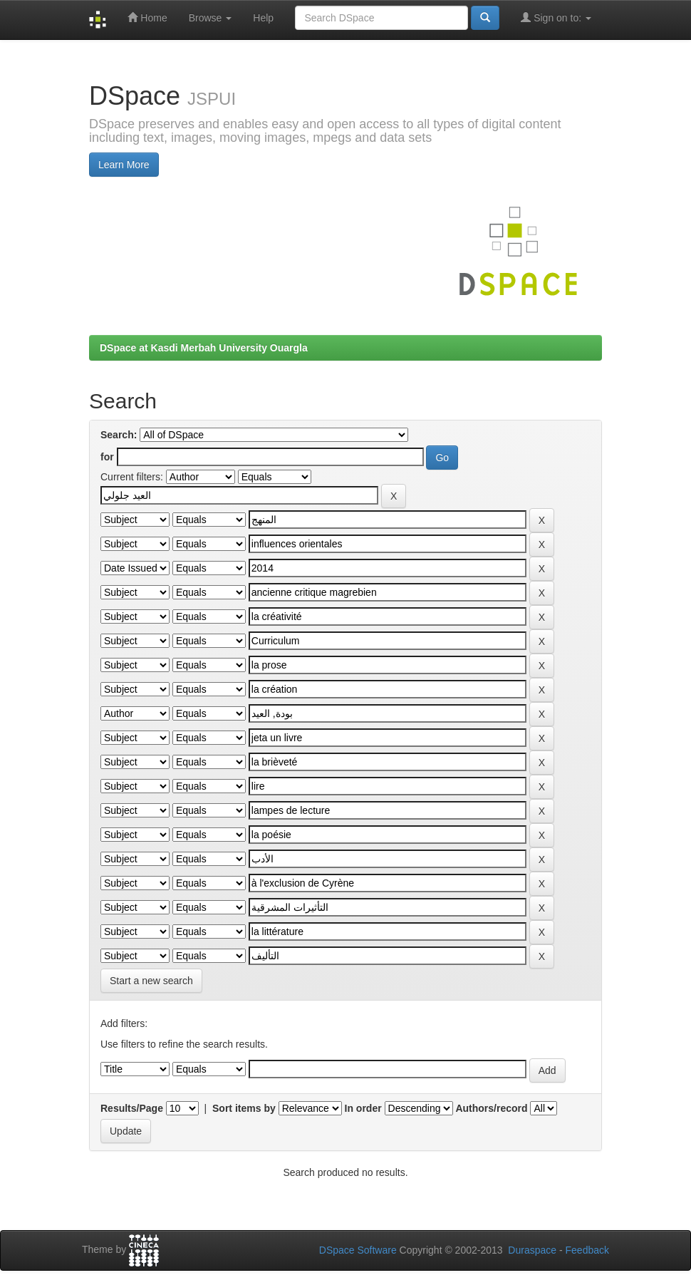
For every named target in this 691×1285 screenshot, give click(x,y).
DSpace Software (358, 1250)
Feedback (587, 1250)
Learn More (124, 164)
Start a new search (151, 980)
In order (363, 1108)
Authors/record (491, 1108)
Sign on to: (556, 17)
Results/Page (131, 1108)
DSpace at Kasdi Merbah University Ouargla (204, 347)
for (107, 457)
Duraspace (532, 1250)
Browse (210, 18)
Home (147, 17)
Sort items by (244, 1108)
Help (263, 18)
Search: (118, 434)
